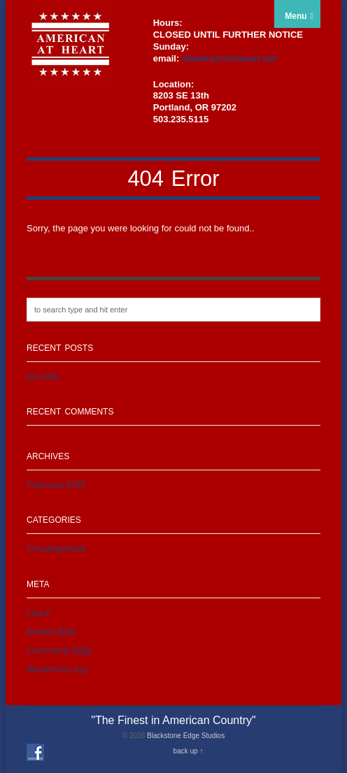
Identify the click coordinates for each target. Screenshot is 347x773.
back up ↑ (189, 751)
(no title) (43, 376)
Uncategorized (56, 548)
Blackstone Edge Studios (186, 735)
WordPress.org (57, 669)
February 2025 (56, 484)
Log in (39, 612)
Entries (51, 631)
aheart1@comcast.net (229, 58)
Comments (59, 650)
